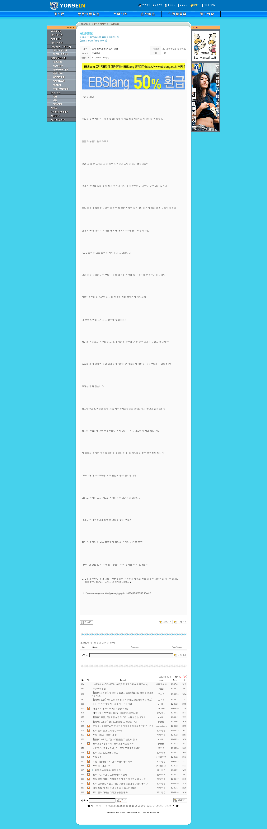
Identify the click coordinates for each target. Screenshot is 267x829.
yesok (161, 688)
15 (96, 805)
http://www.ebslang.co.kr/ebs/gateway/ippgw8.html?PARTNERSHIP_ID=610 (116, 593)
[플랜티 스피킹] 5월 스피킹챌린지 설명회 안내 (115, 739)
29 (139, 805)
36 (160, 805)
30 (142, 805)
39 (169, 805)
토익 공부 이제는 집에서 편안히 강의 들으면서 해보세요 (119, 779)
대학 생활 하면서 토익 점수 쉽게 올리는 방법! (114, 787)
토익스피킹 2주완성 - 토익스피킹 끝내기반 (113, 743)
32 (148, 805)
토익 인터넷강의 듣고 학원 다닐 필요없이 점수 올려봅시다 (120, 783)
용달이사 (161, 712)
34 (154, 805)
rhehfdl (161, 704)
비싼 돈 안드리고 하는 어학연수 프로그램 (112, 704)
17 (102, 805)
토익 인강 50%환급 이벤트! (105, 752)
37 (163, 805)
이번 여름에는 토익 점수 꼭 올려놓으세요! (112, 761)
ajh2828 (161, 708)
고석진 (161, 694)
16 (99, 805)
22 (117, 805)
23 (120, 805)
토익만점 (161, 730)
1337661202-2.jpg (100, 57)
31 (145, 805)
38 (166, 805)
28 (136, 805)
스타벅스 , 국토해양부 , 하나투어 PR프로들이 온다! (117, 748)
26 (130, 805)
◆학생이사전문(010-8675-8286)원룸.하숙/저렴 (115, 712)
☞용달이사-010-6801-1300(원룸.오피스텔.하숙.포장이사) (120, 684)
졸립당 (161, 748)
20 (111, 805)
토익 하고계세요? (101, 765)
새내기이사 (161, 684)
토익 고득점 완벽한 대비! (104, 734)
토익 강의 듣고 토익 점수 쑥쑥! (107, 730)
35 (157, 805)
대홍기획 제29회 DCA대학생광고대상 (110, 708)
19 (108, 805)
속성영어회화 (99, 688)
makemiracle (161, 726)
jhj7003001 (161, 757)
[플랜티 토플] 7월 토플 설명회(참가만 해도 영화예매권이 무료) (122, 699)
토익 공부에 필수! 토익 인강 (108, 770)
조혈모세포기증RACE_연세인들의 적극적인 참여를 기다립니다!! (123, 726)
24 (124, 805)
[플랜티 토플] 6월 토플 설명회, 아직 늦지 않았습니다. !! (119, 717)
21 (114, 805)
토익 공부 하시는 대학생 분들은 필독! (110, 792)
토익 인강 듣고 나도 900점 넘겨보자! (110, 774)
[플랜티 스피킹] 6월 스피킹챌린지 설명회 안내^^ (116, 721)
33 (151, 805)
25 (126, 805)
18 (105, 805)
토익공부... (98, 757)
